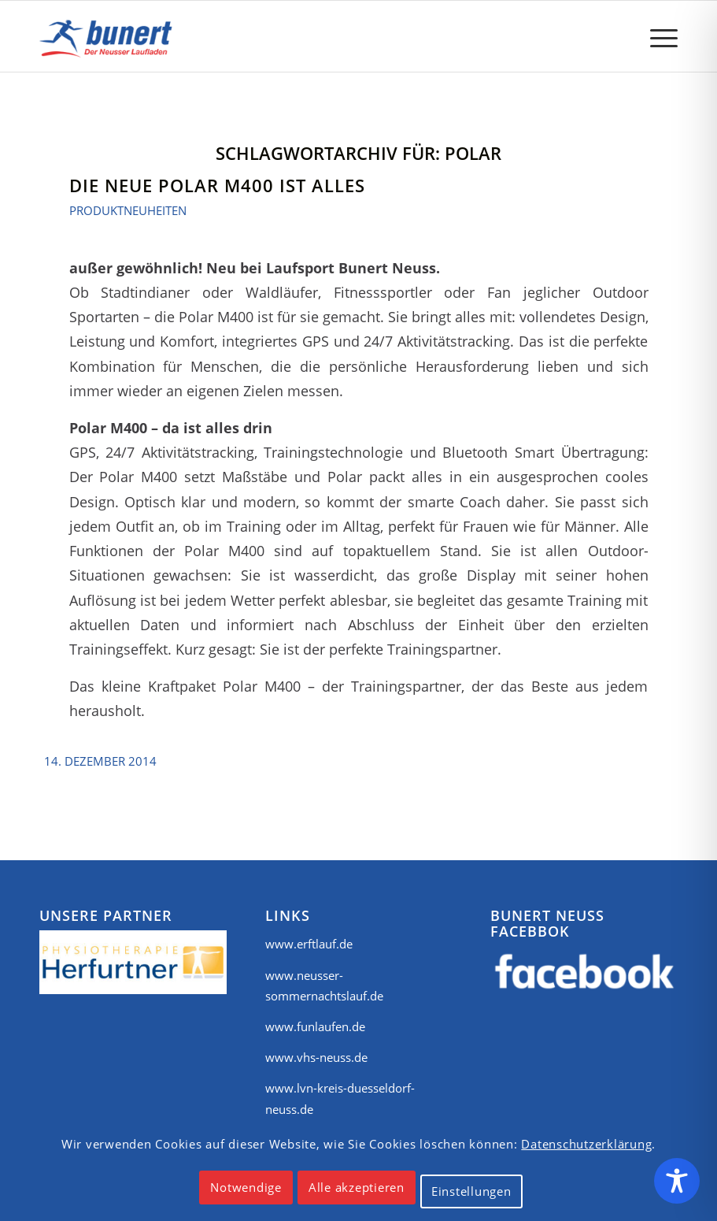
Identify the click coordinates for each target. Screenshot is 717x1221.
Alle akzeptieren (357, 1187)
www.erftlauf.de (309, 944)
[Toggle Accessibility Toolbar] (676, 1180)
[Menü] (656, 36)
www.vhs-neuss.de (316, 1057)
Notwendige (246, 1187)
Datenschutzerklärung (586, 1144)
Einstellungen (471, 1191)
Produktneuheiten (128, 210)
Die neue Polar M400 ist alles (217, 185)
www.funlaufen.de (315, 1026)
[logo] (108, 36)
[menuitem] (656, 36)
